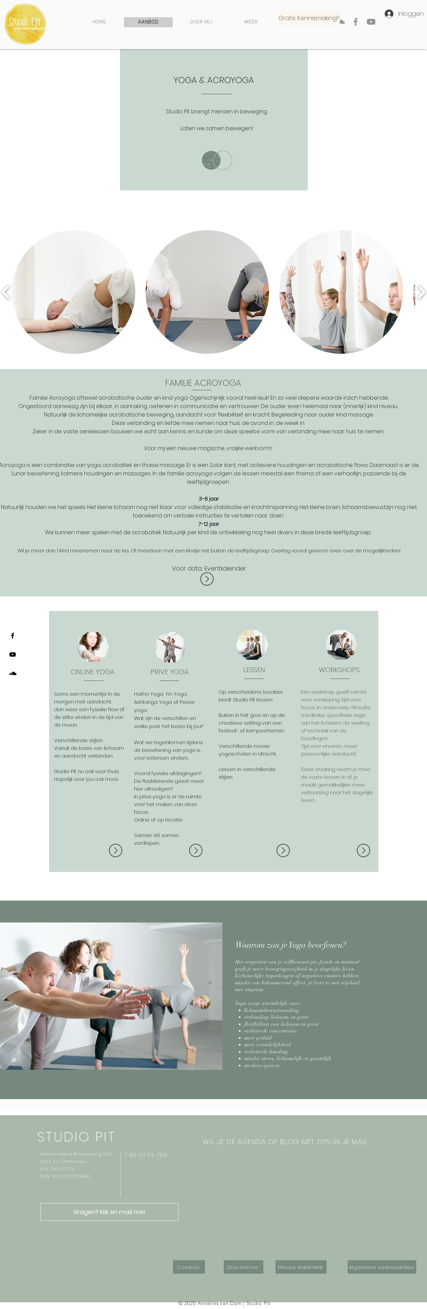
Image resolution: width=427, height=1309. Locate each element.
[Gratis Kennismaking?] (309, 18)
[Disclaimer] (243, 1267)
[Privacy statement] (301, 1267)
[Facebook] (355, 21)
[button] (73, 292)
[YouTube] (371, 21)
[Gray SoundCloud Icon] (340, 21)
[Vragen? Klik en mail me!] (109, 1212)
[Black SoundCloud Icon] (12, 673)
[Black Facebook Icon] (12, 636)
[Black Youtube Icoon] (12, 654)
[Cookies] (189, 1267)
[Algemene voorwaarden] (382, 1267)
